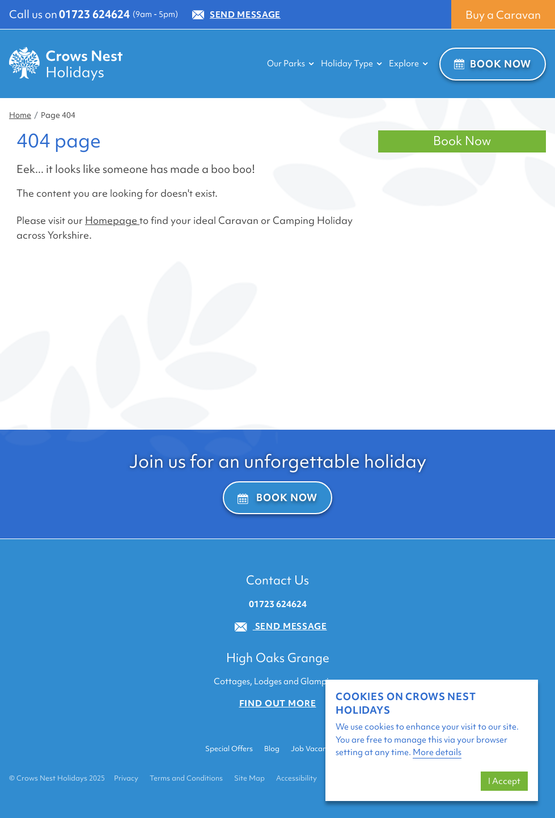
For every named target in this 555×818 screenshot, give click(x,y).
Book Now (492, 63)
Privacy (126, 778)
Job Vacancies (315, 748)
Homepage (112, 220)
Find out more (277, 703)
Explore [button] (408, 63)
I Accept (504, 781)
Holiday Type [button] (351, 63)
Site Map (249, 778)
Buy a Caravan (503, 14)
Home (20, 115)
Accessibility (296, 778)
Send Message (236, 14)
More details (437, 752)
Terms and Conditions (186, 778)
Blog (271, 748)
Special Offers (229, 748)
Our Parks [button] (290, 63)
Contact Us (277, 580)
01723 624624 (94, 14)
